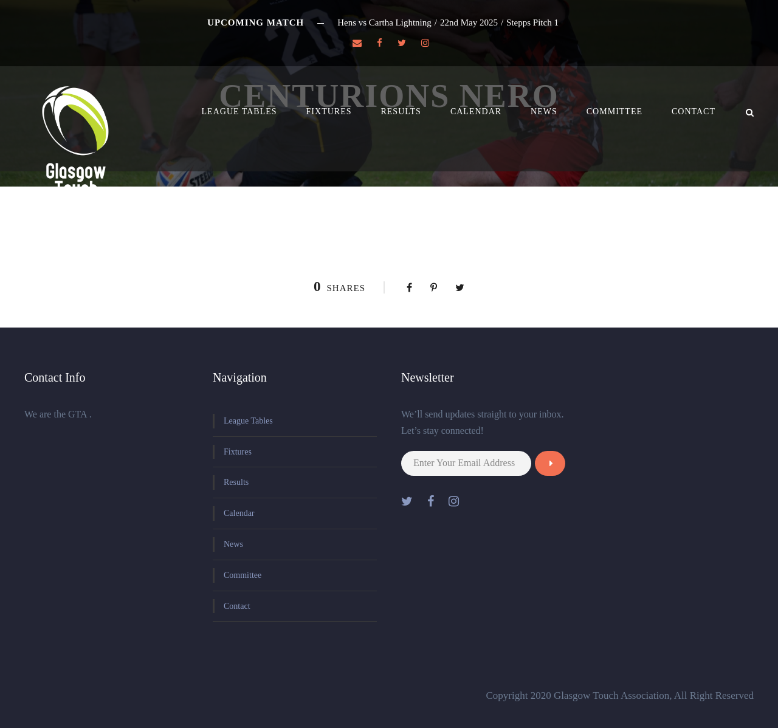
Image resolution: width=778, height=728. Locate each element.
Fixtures (329, 111)
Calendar (475, 111)
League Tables (239, 111)
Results (400, 111)
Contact (693, 111)
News (544, 111)
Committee (614, 111)
